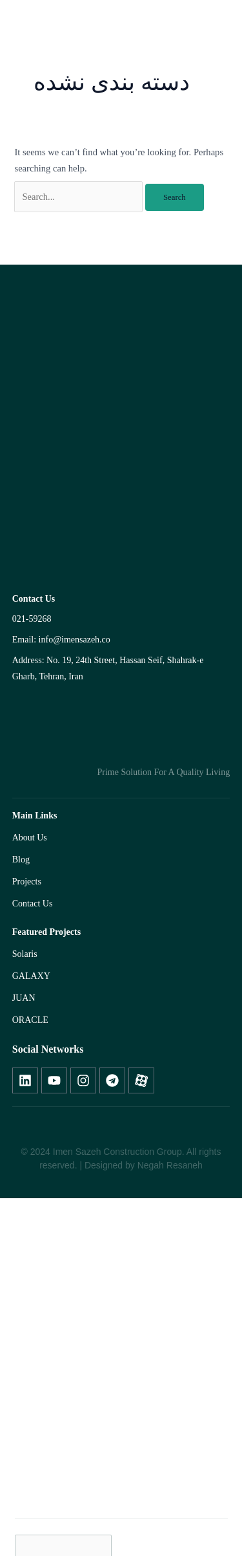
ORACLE (30, 1020)
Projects (26, 881)
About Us (29, 837)
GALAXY (31, 976)
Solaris (24, 954)
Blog (21, 859)
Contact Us (32, 903)
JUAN (23, 998)
